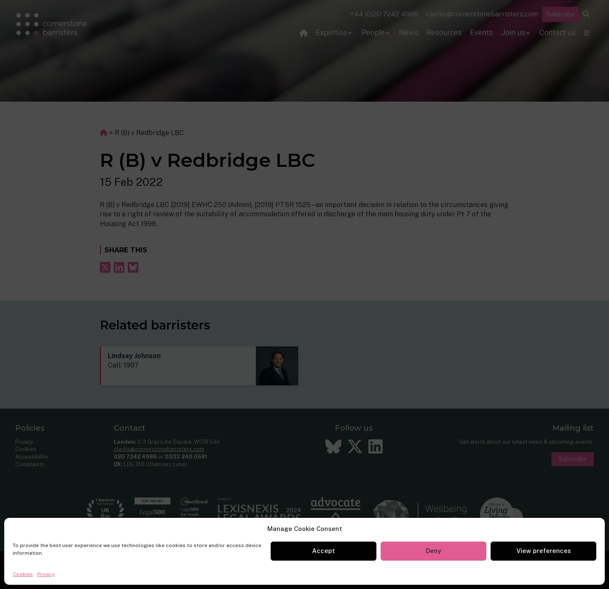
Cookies (23, 574)
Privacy (46, 574)
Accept (323, 550)
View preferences (543, 550)
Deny (433, 550)
